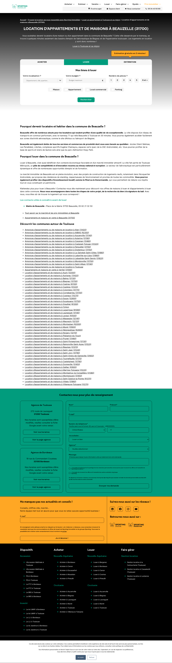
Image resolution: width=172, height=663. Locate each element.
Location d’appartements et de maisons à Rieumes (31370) (51, 349)
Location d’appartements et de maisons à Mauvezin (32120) (52, 323)
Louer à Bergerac (100, 564)
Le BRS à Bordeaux (33, 598)
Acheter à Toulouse (67, 610)
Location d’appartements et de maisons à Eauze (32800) (50, 300)
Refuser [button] (91, 657)
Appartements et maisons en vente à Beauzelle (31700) (50, 220)
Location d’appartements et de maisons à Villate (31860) (50, 383)
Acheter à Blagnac (67, 597)
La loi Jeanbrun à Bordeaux (36, 627)
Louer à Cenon (99, 572)
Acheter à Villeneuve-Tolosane (71, 614)
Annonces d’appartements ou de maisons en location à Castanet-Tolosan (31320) (62, 246)
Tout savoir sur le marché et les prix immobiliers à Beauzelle (52, 215)
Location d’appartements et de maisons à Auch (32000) (50, 274)
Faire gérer (121, 10)
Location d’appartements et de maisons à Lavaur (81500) (51, 317)
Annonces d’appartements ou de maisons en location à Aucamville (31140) (58, 237)
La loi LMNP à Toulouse (35, 615)
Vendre (95, 10)
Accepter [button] (81, 657)
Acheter (68, 10)
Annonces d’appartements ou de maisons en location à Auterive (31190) (57, 240)
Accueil (23, 22)
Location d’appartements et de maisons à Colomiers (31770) (52, 292)
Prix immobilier (151, 10)
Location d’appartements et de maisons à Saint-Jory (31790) (52, 355)
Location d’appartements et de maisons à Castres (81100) (51, 286)
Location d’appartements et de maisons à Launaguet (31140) (52, 314)
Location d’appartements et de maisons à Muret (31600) (50, 329)
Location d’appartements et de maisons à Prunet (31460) (50, 340)
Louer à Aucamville (100, 593)
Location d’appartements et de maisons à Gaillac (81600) (51, 369)
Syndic (135, 10)
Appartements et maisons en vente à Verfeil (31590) (48, 272)
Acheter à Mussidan (67, 576)
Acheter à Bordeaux (67, 564)
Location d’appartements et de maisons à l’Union (47, 309)
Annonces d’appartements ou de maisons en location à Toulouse (54, 269)
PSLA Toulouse (32, 582)
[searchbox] (43, 83)
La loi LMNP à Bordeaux (35, 611)
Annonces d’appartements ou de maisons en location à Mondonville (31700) (59, 263)
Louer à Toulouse (100, 610)
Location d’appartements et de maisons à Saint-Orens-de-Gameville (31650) (59, 357)
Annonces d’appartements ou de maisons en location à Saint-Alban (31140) (59, 266)
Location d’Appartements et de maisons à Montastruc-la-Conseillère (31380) (59, 375)
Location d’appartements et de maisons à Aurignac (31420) (52, 277)
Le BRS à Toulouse (33, 594)
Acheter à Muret (66, 606)
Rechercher (86, 102)
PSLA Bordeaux (32, 578)
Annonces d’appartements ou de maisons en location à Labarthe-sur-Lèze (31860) (62, 257)
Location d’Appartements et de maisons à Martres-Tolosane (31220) (56, 372)
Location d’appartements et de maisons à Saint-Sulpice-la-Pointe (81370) (58, 380)
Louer (107, 10)
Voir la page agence (41, 442)
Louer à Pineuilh (99, 580)
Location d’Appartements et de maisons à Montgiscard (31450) (53, 377)
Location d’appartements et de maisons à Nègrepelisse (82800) (54, 332)
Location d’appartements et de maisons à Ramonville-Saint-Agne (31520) (58, 346)
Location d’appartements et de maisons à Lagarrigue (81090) (52, 312)
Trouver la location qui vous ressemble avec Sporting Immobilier (54, 22)
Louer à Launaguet (100, 601)
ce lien (64, 533)
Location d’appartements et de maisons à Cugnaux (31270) (51, 297)
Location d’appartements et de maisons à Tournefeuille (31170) (53, 360)
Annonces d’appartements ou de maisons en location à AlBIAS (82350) (57, 234)
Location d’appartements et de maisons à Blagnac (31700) (51, 283)
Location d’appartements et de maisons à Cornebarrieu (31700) (53, 294)
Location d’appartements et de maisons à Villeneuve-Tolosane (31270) (57, 386)
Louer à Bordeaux (100, 568)
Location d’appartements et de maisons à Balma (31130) (50, 280)
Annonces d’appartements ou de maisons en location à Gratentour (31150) (58, 251)
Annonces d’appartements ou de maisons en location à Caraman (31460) (58, 243)
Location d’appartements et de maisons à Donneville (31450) (52, 366)
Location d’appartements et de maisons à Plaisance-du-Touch (53, 337)
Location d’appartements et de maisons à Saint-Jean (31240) (52, 352)
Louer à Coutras (99, 576)
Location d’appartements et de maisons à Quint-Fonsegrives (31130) (56, 343)
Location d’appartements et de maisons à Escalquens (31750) (53, 303)
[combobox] (43, 82)
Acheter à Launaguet (68, 601)
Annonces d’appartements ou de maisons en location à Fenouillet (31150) (58, 249)
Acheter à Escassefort (68, 572)
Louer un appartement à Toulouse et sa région (101, 22)
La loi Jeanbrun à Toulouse (36, 632)
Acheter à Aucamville (68, 593)
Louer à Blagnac (99, 597)
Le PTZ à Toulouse (33, 590)
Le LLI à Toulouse (33, 623)
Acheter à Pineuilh (67, 580)
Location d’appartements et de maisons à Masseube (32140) (52, 320)
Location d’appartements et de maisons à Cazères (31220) (51, 289)
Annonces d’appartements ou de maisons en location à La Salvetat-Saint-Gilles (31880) (64, 254)
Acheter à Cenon (66, 568)
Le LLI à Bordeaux (33, 619)
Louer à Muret (98, 606)
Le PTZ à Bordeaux (33, 586)
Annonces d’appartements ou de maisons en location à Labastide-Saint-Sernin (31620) (64, 260)
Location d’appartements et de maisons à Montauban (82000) (53, 326)
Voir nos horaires (41, 434)
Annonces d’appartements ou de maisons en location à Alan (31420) (56, 231)
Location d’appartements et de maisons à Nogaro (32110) (51, 335)
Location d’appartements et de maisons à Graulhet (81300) (51, 306)
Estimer (82, 10)
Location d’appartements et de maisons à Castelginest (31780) (53, 363)
